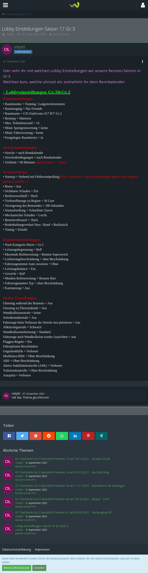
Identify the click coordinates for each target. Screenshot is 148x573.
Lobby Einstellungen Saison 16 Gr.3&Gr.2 (42, 526)
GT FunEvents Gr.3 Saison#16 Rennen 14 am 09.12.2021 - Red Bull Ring (62, 472)
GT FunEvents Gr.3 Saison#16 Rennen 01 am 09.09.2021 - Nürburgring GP (63, 512)
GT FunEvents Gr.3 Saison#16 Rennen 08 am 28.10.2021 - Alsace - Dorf (62, 499)
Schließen (39, 568)
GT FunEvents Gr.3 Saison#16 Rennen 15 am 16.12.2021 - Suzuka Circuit (62, 459)
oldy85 (10, 34)
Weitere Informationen (17, 568)
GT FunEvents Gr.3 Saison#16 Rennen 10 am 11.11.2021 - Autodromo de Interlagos (70, 486)
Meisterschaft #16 (25, 466)
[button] (5, 5)
